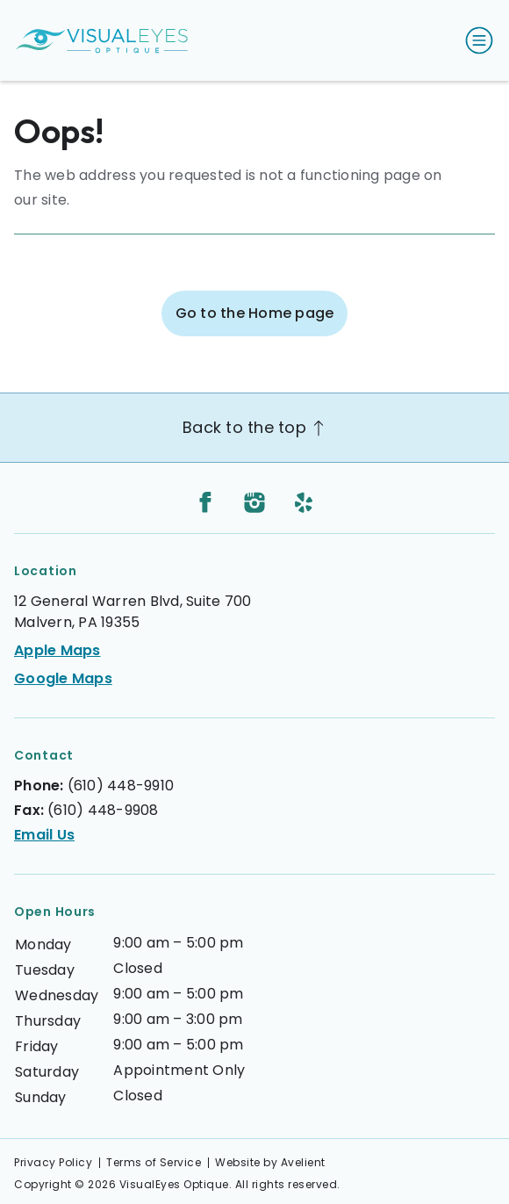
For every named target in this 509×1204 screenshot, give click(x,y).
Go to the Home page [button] (255, 313)
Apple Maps (57, 650)
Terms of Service (153, 1162)
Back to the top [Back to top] (254, 427)
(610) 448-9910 (121, 785)
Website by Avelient (270, 1162)
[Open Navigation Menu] (475, 40)
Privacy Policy (53, 1162)
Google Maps (63, 678)
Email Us (44, 835)
